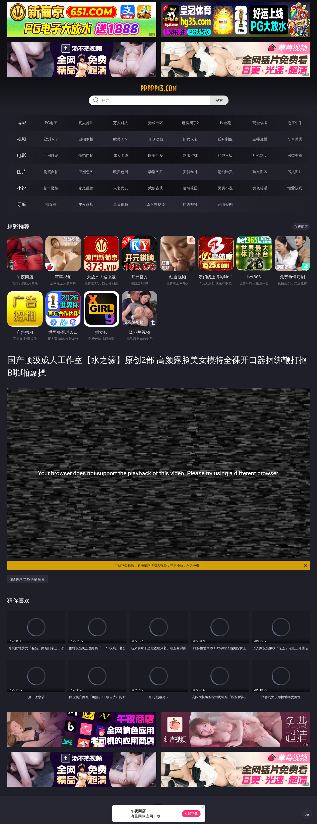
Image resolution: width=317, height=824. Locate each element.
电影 (21, 155)
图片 (21, 171)
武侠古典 (155, 188)
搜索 (219, 100)
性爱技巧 (294, 188)
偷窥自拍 (51, 171)
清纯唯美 (225, 171)
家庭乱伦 (85, 188)
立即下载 (191, 813)
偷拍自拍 (85, 155)
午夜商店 (85, 204)
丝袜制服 (225, 139)
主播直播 (259, 139)
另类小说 (225, 188)
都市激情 (51, 188)
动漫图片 (155, 171)
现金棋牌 (259, 122)
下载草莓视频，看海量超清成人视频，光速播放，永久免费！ (211, 565)
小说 (21, 188)
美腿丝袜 (190, 171)
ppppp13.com (158, 88)
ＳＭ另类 (294, 139)
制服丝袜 (190, 155)
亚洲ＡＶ (51, 139)
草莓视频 (120, 204)
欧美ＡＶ (120, 139)
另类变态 (294, 155)
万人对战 (120, 122)
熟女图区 (259, 171)
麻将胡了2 (190, 122)
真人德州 (85, 122)
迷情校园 (190, 188)
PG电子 (51, 122)
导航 (21, 204)
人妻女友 (120, 188)
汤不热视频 (155, 204)
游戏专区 (155, 122)
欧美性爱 (155, 155)
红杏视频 (190, 204)
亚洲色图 (85, 171)
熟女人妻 (190, 139)
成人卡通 (120, 155)
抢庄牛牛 (294, 122)
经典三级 (225, 155)
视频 (21, 139)
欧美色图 (120, 171)
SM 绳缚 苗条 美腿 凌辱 (27, 579)
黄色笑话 (259, 188)
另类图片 (294, 171)
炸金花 (225, 122)
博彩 (21, 123)
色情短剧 (225, 204)
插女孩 (51, 204)
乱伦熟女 (259, 155)
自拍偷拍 (85, 139)
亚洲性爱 (51, 155)
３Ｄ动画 (155, 139)
